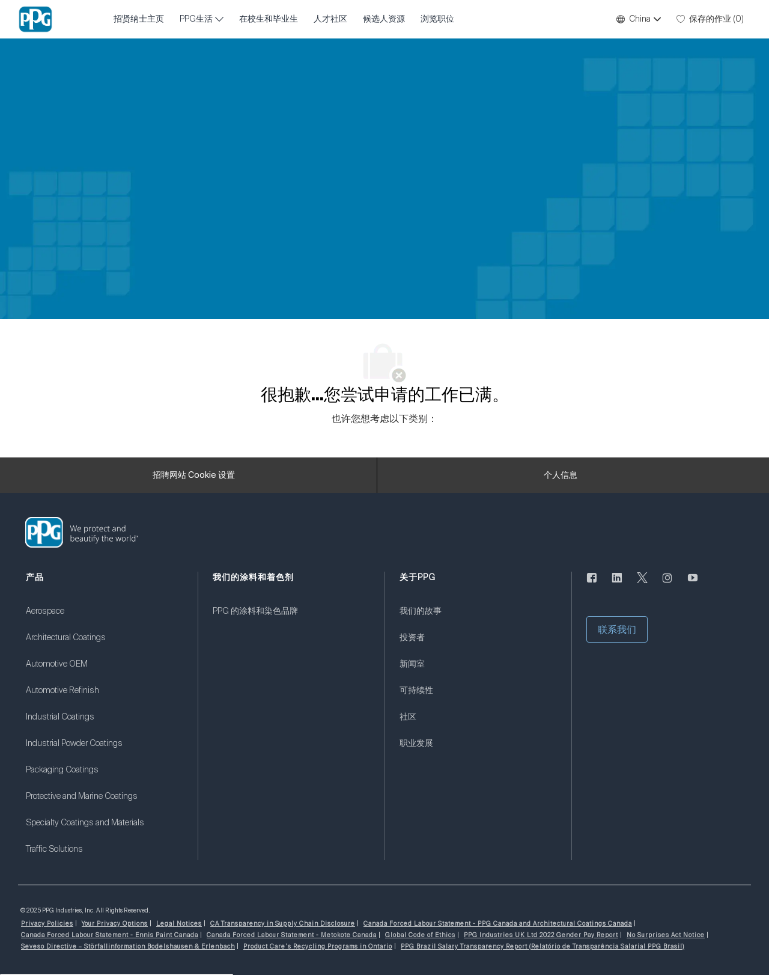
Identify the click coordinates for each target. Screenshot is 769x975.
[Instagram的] (667, 585)
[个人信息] (560, 475)
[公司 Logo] (35, 19)
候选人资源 (384, 19)
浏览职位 (437, 19)
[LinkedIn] (617, 585)
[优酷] (692, 585)
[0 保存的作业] (710, 19)
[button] (638, 19)
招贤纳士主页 (139, 19)
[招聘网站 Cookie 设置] (194, 475)
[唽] (642, 585)
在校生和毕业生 (268, 19)
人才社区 (330, 19)
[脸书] (591, 585)
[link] (104, 618)
